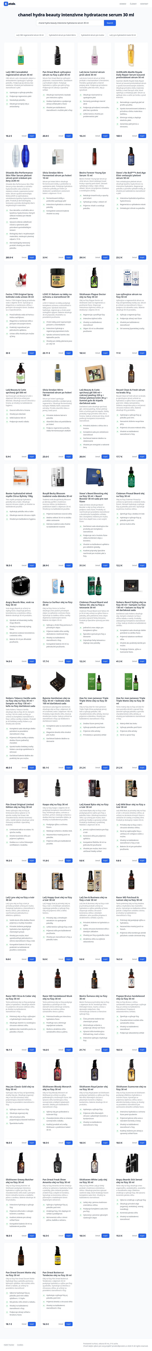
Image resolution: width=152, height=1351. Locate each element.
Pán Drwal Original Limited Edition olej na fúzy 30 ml (20, 805)
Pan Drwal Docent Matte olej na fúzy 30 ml (21, 1273)
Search (110, 23)
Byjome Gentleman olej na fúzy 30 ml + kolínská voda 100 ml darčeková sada (56, 701)
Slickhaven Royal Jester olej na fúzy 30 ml (93, 1088)
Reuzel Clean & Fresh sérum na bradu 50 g (130, 391)
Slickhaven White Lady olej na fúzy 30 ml (93, 1181)
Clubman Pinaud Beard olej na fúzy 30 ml (130, 494)
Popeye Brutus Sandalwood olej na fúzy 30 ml (130, 997)
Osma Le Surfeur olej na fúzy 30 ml (57, 603)
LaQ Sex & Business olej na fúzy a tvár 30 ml (93, 898)
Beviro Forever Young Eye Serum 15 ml (92, 174)
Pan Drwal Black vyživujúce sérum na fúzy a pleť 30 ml (57, 73)
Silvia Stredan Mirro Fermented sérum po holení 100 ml (57, 392)
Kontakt (144, 4)
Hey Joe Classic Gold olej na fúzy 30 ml (20, 1088)
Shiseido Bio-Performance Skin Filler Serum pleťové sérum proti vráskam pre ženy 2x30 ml (19, 176)
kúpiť (32, 136)
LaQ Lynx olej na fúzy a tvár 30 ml (20, 898)
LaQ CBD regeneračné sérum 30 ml (30, 35)
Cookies (20, 1345)
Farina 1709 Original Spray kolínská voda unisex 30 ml (20, 295)
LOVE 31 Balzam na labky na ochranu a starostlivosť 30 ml (57, 297)
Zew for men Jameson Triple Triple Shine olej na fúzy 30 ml (93, 701)
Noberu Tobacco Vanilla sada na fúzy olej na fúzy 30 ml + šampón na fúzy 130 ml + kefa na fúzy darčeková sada (21, 702)
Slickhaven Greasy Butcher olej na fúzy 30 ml (19, 1181)
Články (133, 4)
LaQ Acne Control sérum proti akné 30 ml (92, 73)
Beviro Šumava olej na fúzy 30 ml (93, 997)
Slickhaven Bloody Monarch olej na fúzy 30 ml (57, 1088)
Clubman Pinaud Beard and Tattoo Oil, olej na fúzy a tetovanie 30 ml (93, 605)
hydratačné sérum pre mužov (92, 35)
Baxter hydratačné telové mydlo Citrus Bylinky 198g (19, 494)
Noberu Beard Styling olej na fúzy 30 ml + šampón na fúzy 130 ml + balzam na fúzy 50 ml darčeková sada (131, 606)
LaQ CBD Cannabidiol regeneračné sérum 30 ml (19, 73)
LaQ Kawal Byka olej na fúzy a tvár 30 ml (93, 805)
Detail (24, 136)
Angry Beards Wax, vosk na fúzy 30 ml (20, 603)
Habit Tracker (9, 1345)
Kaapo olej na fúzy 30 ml (55, 804)
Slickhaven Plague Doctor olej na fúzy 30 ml (92, 295)
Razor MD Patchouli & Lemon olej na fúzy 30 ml (129, 898)
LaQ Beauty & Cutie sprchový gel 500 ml (16, 391)
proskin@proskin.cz (119, 1346)
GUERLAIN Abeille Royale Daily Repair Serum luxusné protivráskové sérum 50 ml (130, 75)
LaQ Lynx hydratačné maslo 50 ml (122, 35)
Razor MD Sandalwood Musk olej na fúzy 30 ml (57, 997)
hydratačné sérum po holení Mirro (62, 35)
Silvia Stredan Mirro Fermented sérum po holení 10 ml (57, 175)
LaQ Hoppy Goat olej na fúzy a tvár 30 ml (57, 898)
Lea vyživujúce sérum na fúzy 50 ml (129, 295)
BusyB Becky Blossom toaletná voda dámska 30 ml (57, 494)
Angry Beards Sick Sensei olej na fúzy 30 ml (129, 1181)
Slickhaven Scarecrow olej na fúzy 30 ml (131, 1088)
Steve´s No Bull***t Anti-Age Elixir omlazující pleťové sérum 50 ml (131, 175)
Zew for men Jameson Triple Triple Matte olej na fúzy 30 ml (130, 701)
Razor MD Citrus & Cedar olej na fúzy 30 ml (21, 997)
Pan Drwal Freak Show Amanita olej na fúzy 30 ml (56, 1181)
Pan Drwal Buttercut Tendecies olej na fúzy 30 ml (57, 1273)
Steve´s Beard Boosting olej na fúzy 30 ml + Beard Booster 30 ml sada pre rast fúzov (93, 497)
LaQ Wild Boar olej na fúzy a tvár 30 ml (130, 805)
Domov (123, 4)
